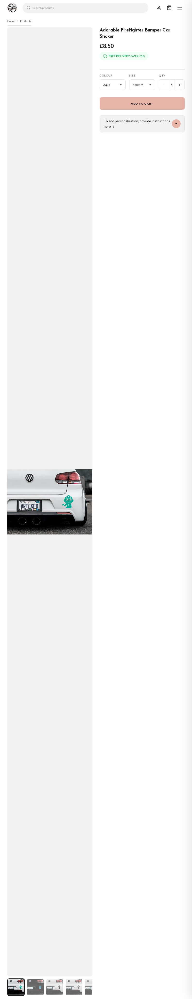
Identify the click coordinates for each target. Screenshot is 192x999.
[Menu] (180, 8)
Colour (106, 75)
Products (26, 21)
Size (132, 75)
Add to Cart (142, 103)
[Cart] (169, 8)
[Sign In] (159, 8)
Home (11, 21)
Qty (162, 75)
